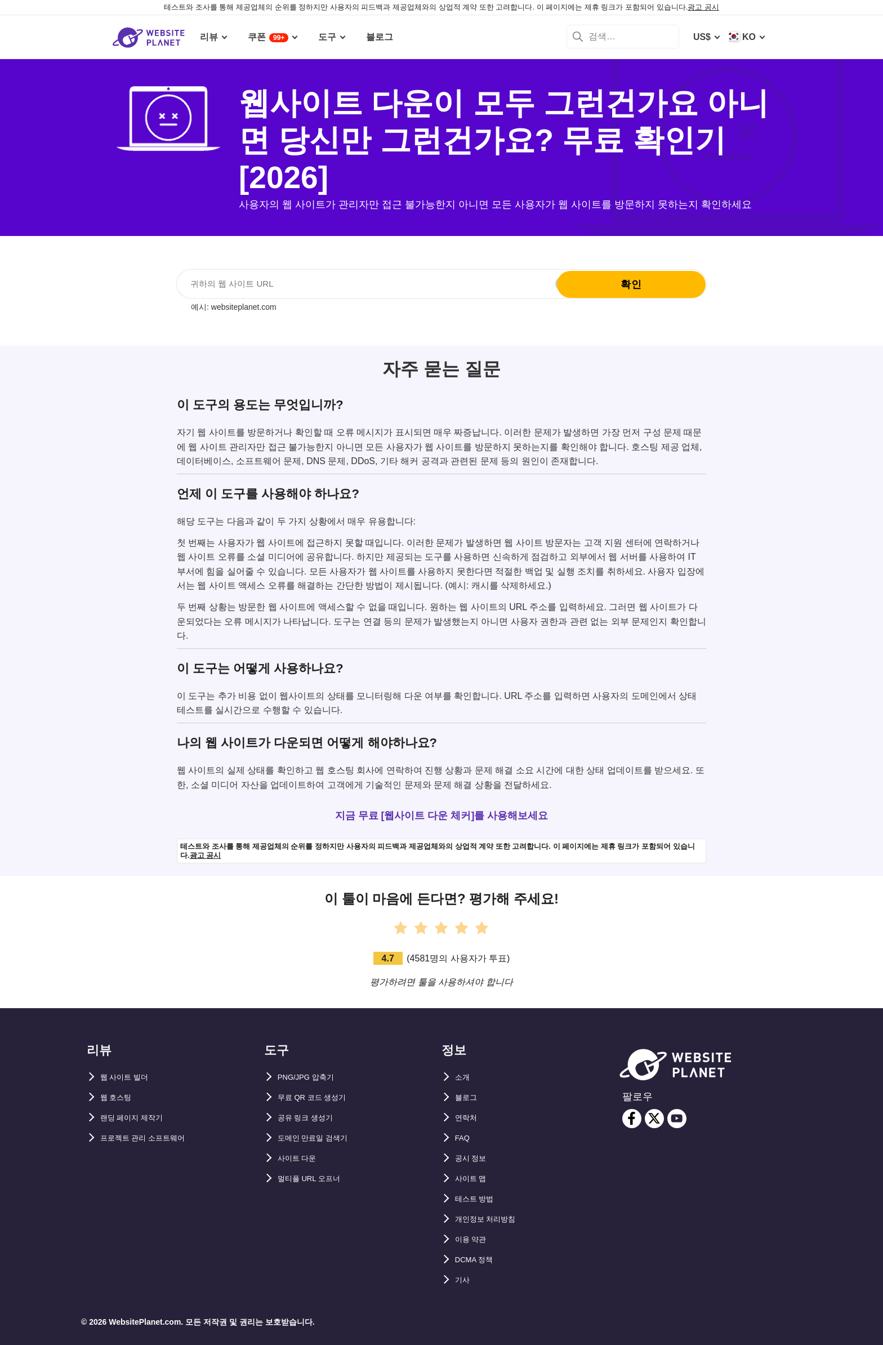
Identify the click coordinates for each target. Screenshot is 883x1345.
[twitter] (654, 1118)
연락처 (468, 1118)
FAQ (464, 1138)
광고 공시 (703, 7)
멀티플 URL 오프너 (316, 1178)
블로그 (468, 1097)
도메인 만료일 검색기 (321, 1138)
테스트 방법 (478, 1199)
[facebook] (631, 1118)
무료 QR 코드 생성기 (320, 1097)
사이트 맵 (474, 1178)
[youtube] (676, 1118)
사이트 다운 (301, 1158)
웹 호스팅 (119, 1097)
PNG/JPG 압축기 (312, 1077)
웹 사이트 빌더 (129, 1077)
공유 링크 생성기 (312, 1118)
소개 (464, 1077)
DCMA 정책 (478, 1259)
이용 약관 (474, 1239)
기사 (464, 1280)
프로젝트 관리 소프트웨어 (152, 1138)
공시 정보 (474, 1158)
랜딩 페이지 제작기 (138, 1118)
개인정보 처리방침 (492, 1219)
